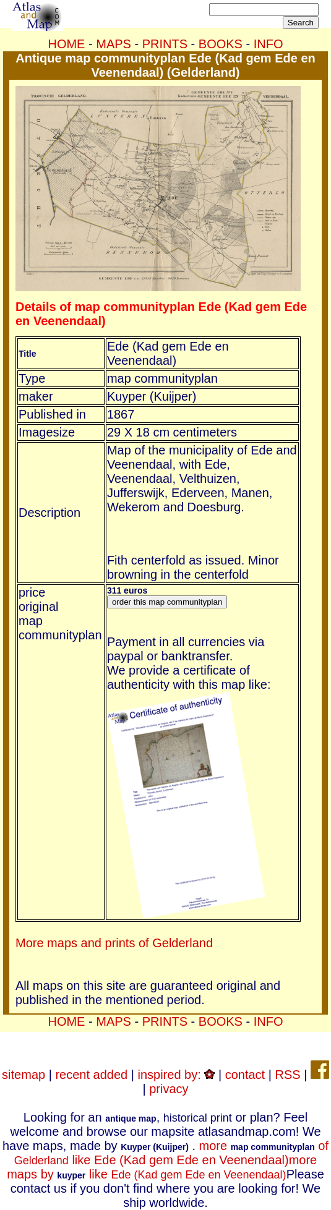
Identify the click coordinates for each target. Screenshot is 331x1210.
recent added (91, 1074)
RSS (287, 1074)
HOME (66, 44)
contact (245, 1074)
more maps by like (162, 1167)
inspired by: (176, 1074)
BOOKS (221, 44)
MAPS (113, 44)
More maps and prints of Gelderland (114, 943)
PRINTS (164, 44)
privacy (168, 1089)
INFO (268, 44)
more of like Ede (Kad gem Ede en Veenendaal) (171, 1153)
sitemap (23, 1074)
